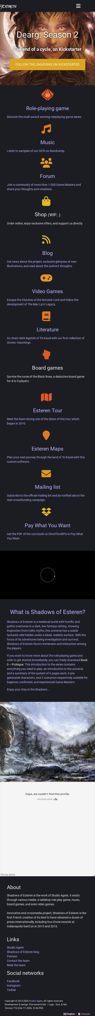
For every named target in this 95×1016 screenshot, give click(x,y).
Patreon (12, 956)
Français (83, 1014)
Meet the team (16, 965)
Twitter (11, 990)
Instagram (14, 985)
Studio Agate (15, 947)
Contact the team (18, 960)
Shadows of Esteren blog (23, 952)
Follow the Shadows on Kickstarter (47, 64)
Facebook (13, 981)
